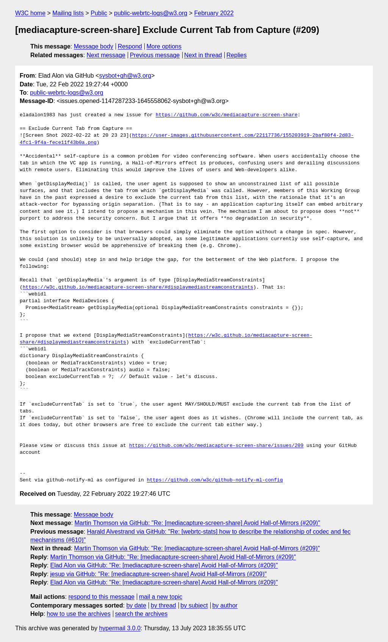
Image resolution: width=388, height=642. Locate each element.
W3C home (30, 13)
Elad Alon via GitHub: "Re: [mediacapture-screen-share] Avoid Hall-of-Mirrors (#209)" (164, 565)
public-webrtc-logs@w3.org (150, 13)
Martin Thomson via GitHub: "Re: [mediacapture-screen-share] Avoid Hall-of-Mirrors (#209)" (197, 523)
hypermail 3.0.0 (119, 628)
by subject (194, 605)
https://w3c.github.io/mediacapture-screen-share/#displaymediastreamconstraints (138, 287)
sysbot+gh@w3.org (125, 75)
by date (136, 605)
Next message (106, 55)
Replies (237, 55)
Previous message (155, 55)
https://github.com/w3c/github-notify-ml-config (215, 480)
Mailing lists (68, 13)
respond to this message (101, 597)
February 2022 (214, 13)
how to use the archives (79, 614)
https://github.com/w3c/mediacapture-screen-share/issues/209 (216, 445)
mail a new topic (161, 597)
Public (99, 13)
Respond (130, 46)
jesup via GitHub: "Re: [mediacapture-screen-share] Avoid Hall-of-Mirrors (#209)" (158, 574)
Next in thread (203, 55)
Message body (93, 46)
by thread (163, 605)
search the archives (141, 614)
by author (225, 605)
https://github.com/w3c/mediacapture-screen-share (226, 115)
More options (164, 46)
